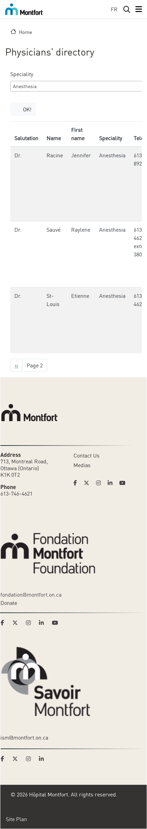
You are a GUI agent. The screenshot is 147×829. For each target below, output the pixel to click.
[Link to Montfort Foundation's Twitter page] (17, 622)
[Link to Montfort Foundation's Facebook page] (4, 622)
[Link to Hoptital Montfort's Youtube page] (123, 482)
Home (25, 32)
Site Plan (16, 819)
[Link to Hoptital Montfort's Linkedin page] (112, 482)
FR (114, 9)
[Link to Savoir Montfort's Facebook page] (4, 758)
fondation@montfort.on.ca (31, 594)
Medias (82, 465)
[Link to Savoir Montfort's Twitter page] (17, 758)
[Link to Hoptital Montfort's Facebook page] (77, 482)
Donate (8, 602)
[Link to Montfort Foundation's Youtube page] (55, 622)
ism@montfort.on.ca (24, 737)
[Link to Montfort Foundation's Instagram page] (30, 622)
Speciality (21, 74)
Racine (54, 155)
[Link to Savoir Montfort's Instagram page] (30, 758)
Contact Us (86, 455)
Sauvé (53, 229)
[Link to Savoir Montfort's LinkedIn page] (43, 758)
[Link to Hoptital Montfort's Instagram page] (100, 482)
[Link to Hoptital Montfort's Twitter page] (88, 482)
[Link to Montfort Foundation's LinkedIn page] (43, 622)
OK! (27, 109)
